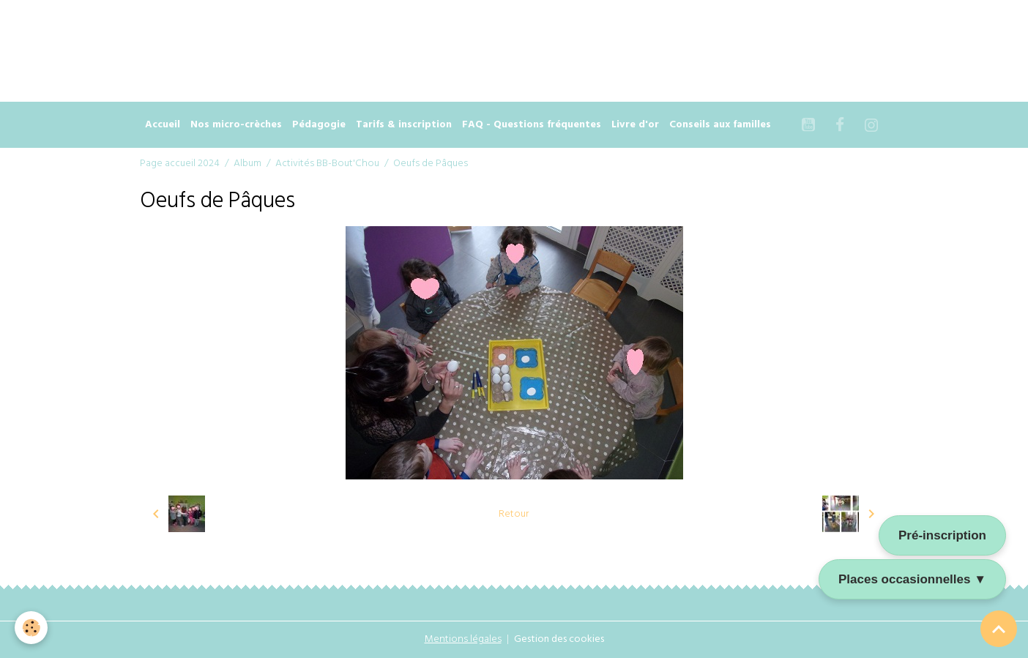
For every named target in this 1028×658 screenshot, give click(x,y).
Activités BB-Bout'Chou (327, 163)
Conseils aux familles (720, 124)
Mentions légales (463, 639)
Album (247, 163)
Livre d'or (635, 124)
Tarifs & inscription (404, 124)
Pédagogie (319, 124)
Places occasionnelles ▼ (912, 579)
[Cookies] (31, 627)
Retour (514, 514)
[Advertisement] (266, 33)
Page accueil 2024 (180, 163)
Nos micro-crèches (236, 124)
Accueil (162, 124)
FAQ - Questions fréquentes (531, 124)
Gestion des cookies (559, 639)
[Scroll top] (998, 628)
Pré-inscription (942, 535)
